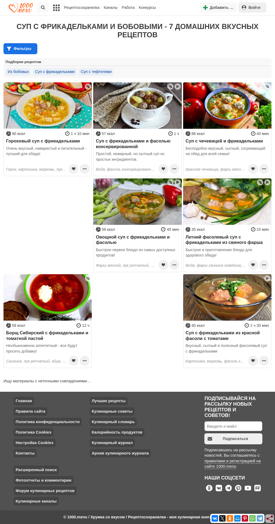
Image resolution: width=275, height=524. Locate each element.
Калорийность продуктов (117, 432)
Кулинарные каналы (36, 501)
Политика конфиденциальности (47, 421)
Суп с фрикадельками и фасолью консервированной (133, 143)
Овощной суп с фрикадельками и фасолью (133, 239)
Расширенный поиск (36, 469)
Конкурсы (147, 7)
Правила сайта (30, 411)
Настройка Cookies (34, 442)
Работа (128, 7)
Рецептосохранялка (81, 7)
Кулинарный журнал (112, 442)
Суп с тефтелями (96, 71)
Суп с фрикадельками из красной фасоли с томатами (223, 335)
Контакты (25, 453)
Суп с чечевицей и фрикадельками (224, 140)
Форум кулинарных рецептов (45, 490)
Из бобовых (18, 71)
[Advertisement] (47, 211)
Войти (251, 7)
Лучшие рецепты (108, 400)
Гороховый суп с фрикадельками (43, 140)
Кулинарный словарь (113, 421)
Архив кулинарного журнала (120, 453)
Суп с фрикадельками (54, 71)
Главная (24, 400)
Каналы (110, 7)
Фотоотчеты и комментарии (43, 480)
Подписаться (228, 439)
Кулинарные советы (112, 411)
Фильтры (19, 48)
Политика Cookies (33, 432)
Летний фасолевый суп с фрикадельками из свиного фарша (224, 239)
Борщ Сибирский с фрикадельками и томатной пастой (47, 335)
